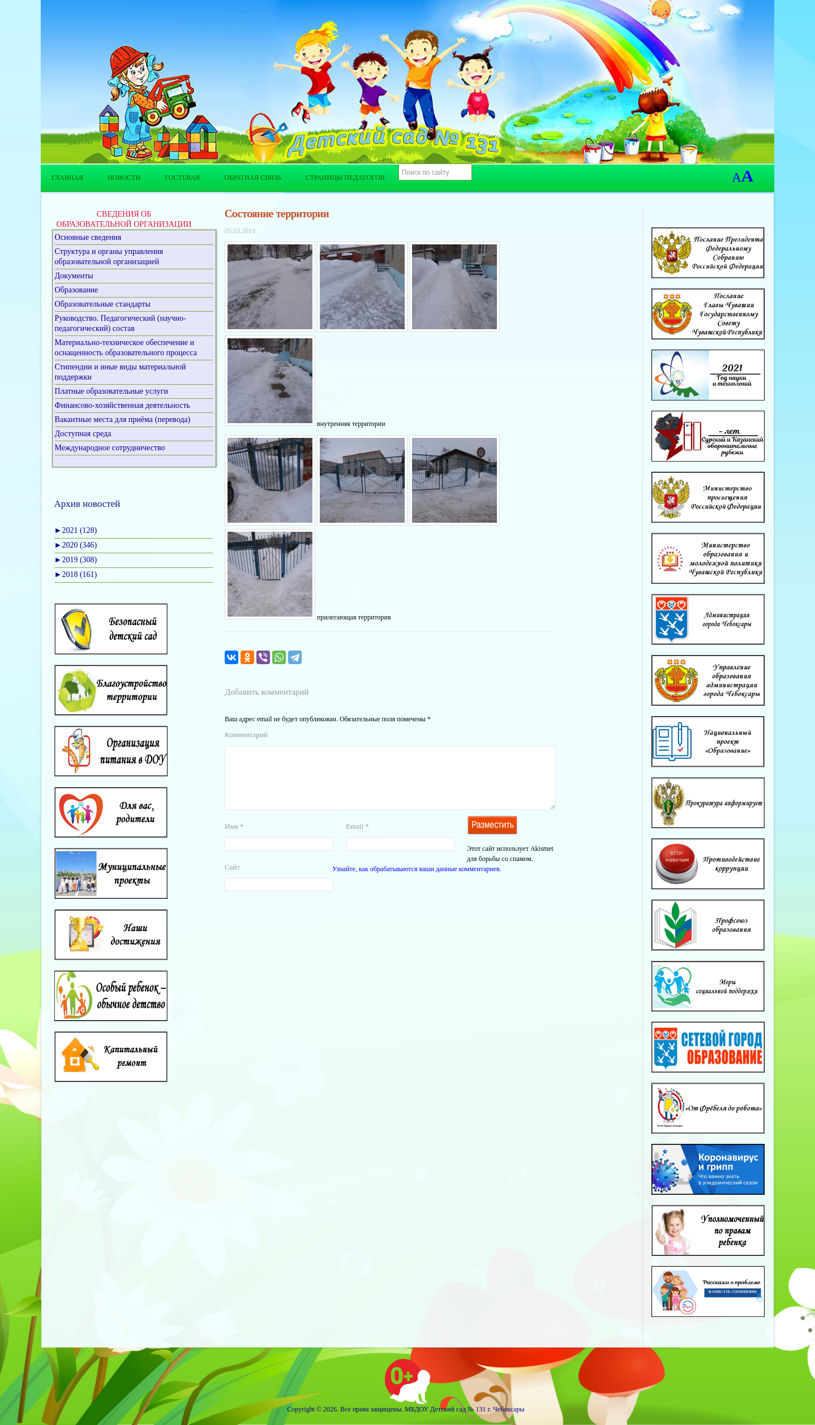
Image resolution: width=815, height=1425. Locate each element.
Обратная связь (252, 178)
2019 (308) (75, 560)
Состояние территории (277, 213)
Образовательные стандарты (103, 304)
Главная (67, 178)
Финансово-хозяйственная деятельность (122, 405)
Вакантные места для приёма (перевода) (123, 419)
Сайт (232, 880)
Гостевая (182, 178)
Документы (74, 276)
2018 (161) (75, 574)
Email (357, 840)
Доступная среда (83, 433)
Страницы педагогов (345, 178)
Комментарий (246, 734)
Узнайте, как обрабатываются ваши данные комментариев (416, 882)
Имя (234, 840)
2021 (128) (75, 530)
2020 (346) (75, 545)
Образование (76, 290)
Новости (124, 178)
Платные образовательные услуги (112, 391)
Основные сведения (88, 237)
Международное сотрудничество (110, 448)
